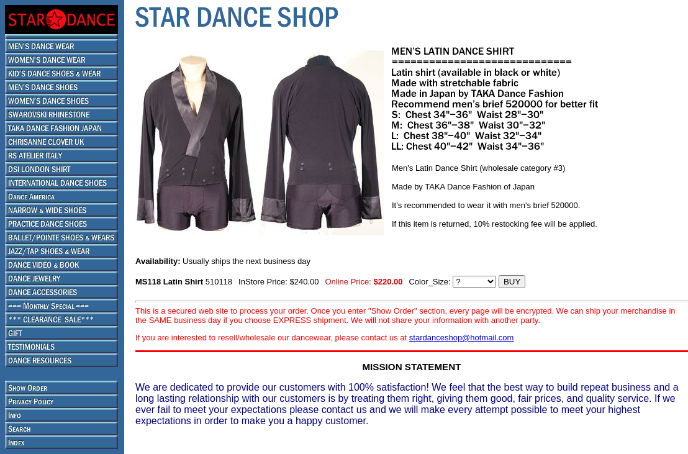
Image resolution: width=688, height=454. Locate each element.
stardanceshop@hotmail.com (461, 337)
